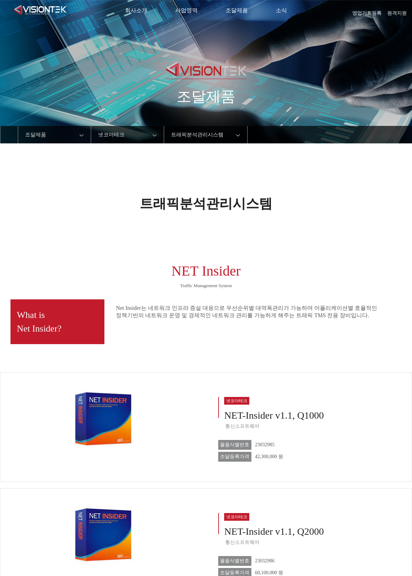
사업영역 (186, 10)
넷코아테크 (111, 134)
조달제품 (237, 10)
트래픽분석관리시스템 (197, 134)
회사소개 (136, 10)
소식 (281, 10)
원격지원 (397, 10)
